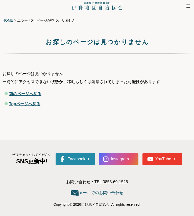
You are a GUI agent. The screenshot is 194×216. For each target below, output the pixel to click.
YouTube (159, 159)
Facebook (72, 159)
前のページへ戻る (25, 94)
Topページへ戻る (24, 104)
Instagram (116, 159)
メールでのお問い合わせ (101, 193)
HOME (8, 20)
